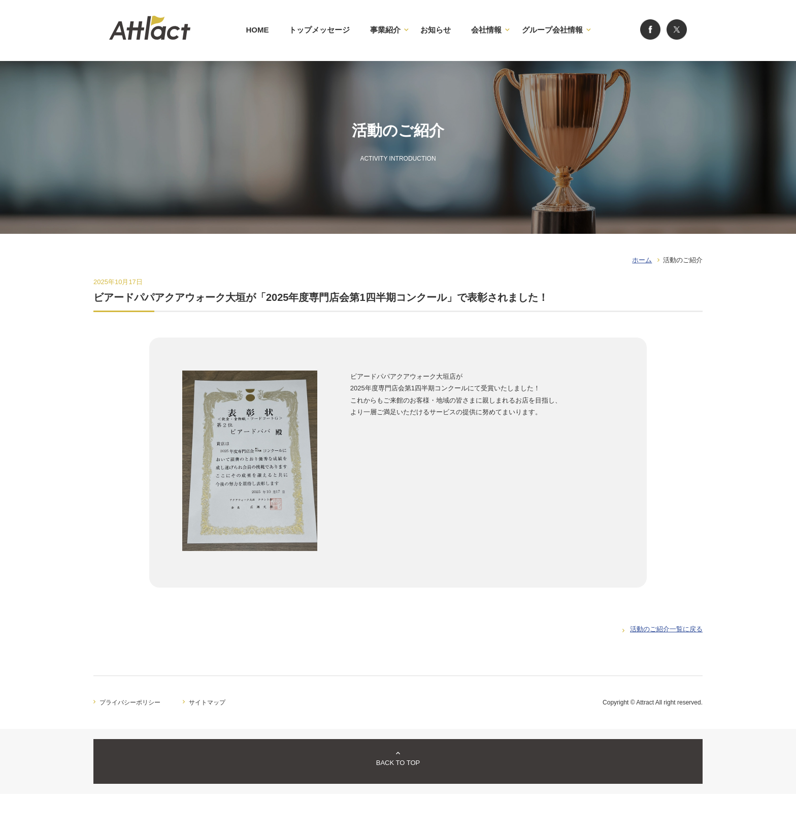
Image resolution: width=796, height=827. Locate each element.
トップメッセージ (319, 29)
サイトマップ (207, 702)
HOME (257, 29)
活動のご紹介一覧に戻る (666, 629)
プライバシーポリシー (130, 702)
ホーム (642, 260)
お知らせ (435, 29)
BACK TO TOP (398, 763)
